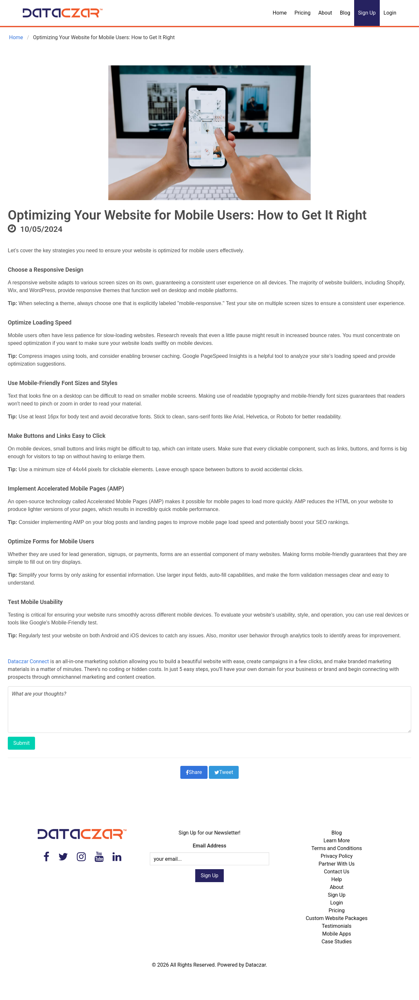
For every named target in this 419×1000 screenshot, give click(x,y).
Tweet (223, 772)
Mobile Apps (336, 934)
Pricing (302, 13)
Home (280, 13)
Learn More (337, 840)
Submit (21, 743)
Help (336, 879)
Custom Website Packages (337, 918)
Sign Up (367, 13)
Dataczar (255, 965)
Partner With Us (336, 864)
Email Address (209, 846)
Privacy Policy (337, 856)
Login (390, 13)
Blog (345, 13)
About (325, 13)
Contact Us (337, 872)
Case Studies (336, 941)
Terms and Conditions (336, 848)
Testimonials (336, 926)
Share (194, 772)
